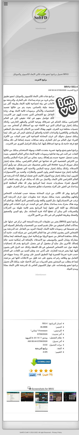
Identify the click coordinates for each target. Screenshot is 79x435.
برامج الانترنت (39, 80)
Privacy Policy (56, 432)
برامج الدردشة (40, 348)
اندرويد (27, 338)
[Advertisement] (39, 49)
